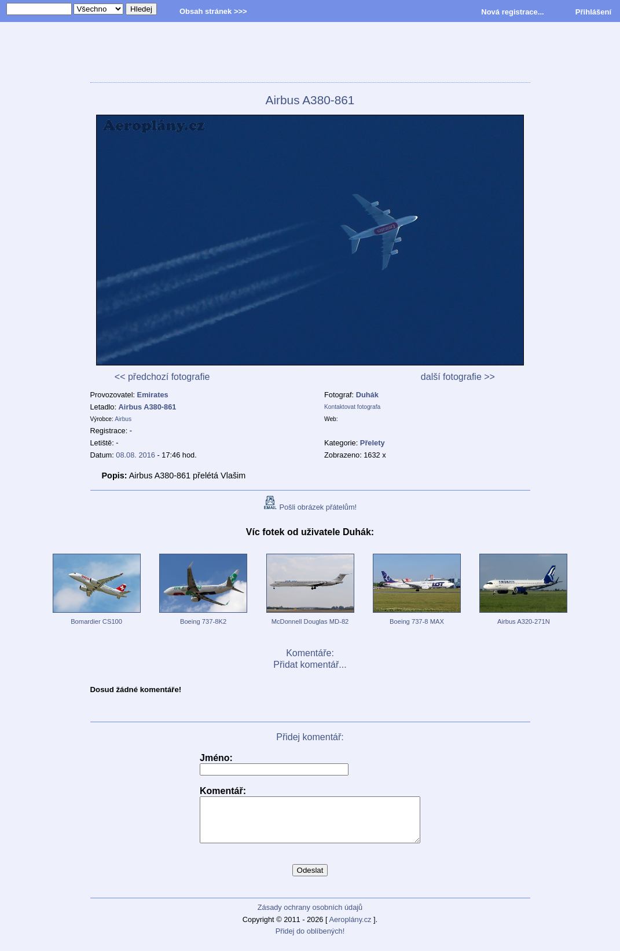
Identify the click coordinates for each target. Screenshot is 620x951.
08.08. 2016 (135, 455)
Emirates (152, 394)
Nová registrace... (512, 12)
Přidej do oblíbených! (310, 939)
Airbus (123, 419)
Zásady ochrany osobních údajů (310, 916)
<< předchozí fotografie (162, 377)
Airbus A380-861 (148, 407)
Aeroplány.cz (350, 928)
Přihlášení (593, 12)
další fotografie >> (458, 377)
